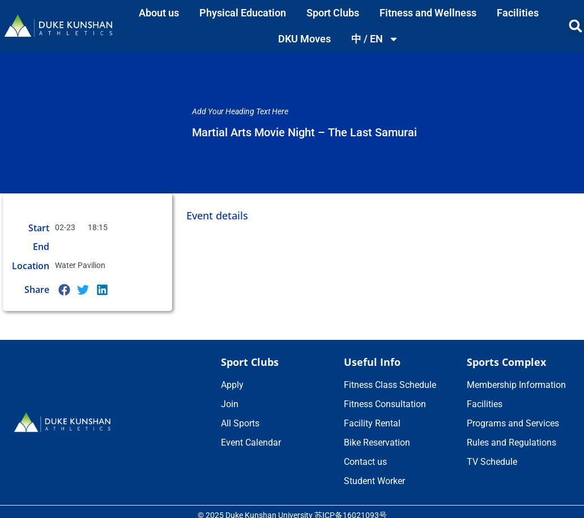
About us (159, 13)
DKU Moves (304, 39)
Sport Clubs (332, 13)
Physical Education (242, 13)
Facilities (518, 13)
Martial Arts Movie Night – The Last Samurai (304, 132)
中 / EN (375, 39)
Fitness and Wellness (428, 13)
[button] (64, 290)
